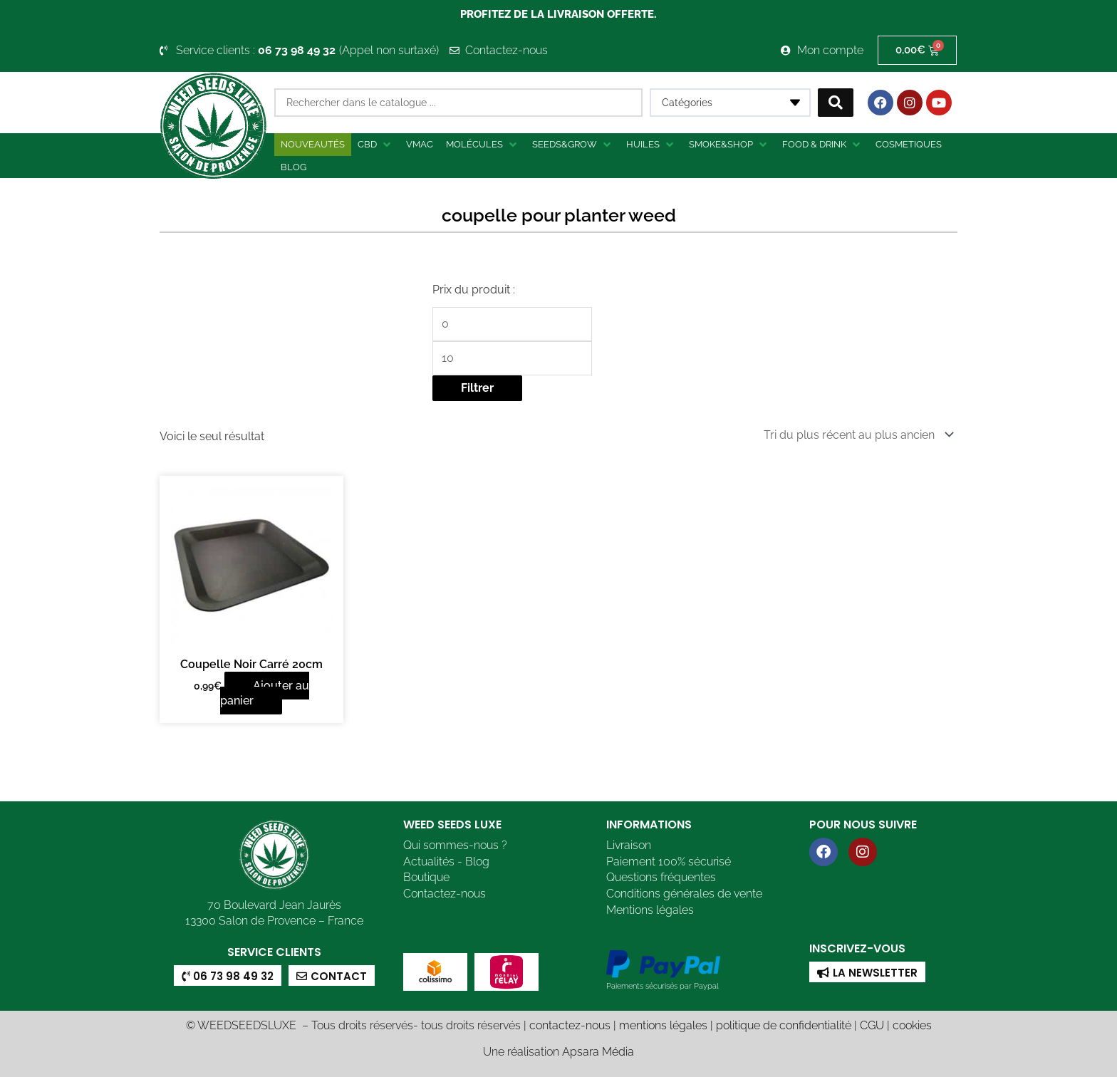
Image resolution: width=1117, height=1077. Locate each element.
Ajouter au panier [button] (264, 692)
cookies (912, 1024)
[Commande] (855, 434)
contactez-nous (570, 1024)
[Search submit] (835, 102)
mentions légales (663, 1024)
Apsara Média (598, 1050)
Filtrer (477, 388)
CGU (872, 1024)
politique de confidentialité (783, 1024)
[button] (375, 144)
